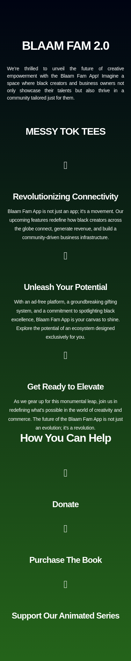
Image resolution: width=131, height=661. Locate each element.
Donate (65, 504)
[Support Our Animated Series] (65, 584)
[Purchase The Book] (65, 529)
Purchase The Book (65, 560)
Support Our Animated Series (65, 615)
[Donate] (65, 473)
